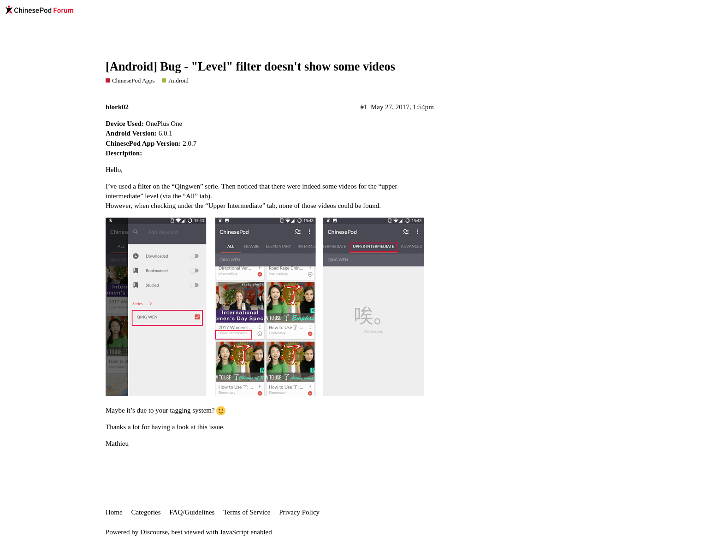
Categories (145, 512)
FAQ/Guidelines (191, 512)
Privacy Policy (299, 512)
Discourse (154, 532)
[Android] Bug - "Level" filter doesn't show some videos (250, 66)
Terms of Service (246, 512)
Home (114, 512)
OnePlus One (164, 123)
